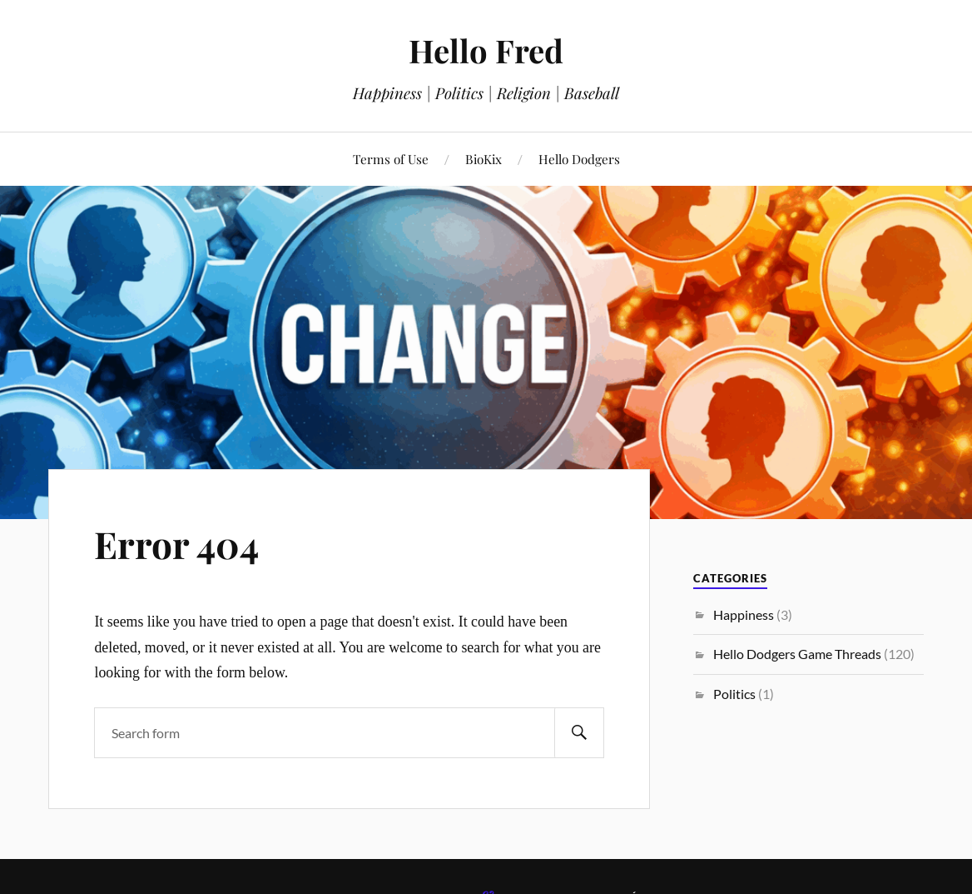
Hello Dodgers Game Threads (797, 654)
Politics (734, 694)
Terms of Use (391, 158)
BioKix (483, 158)
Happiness (743, 614)
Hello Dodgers (579, 158)
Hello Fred (486, 50)
